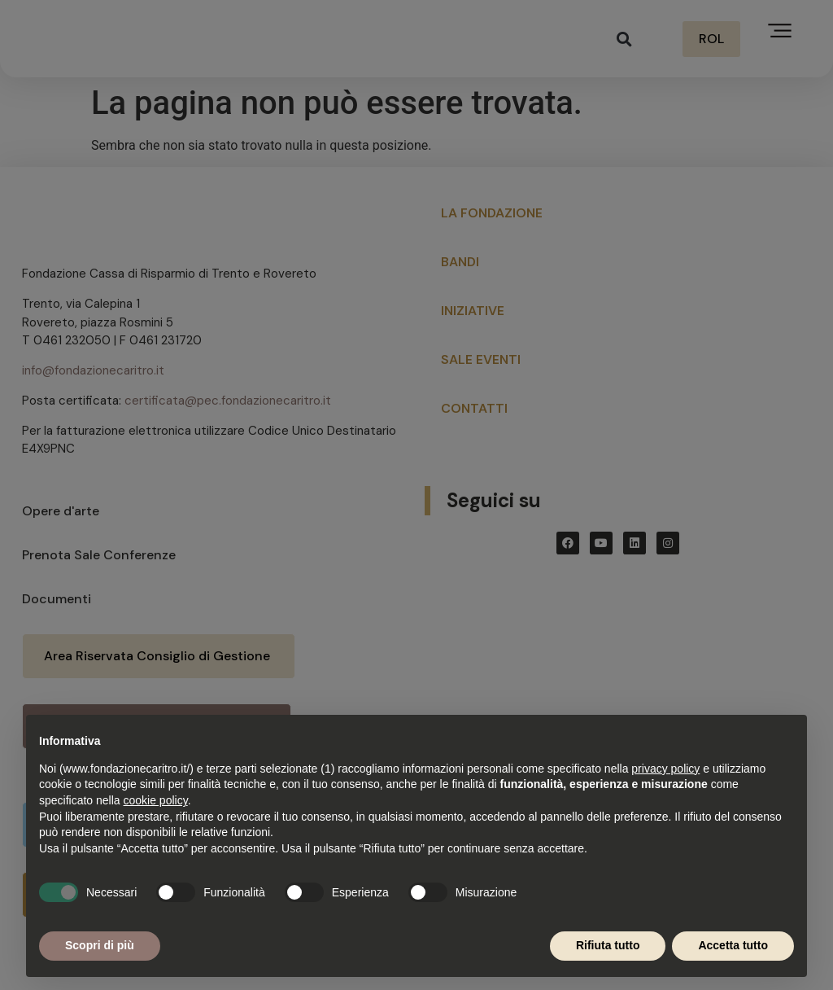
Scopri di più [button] (99, 945)
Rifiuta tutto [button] (608, 945)
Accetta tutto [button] (733, 945)
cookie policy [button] (156, 800)
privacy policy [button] (665, 768)
